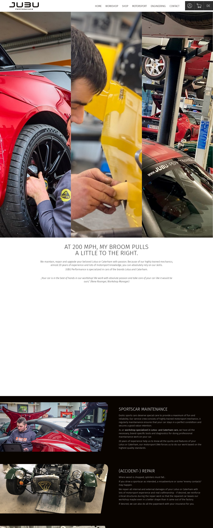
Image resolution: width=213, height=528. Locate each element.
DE (208, 6)
